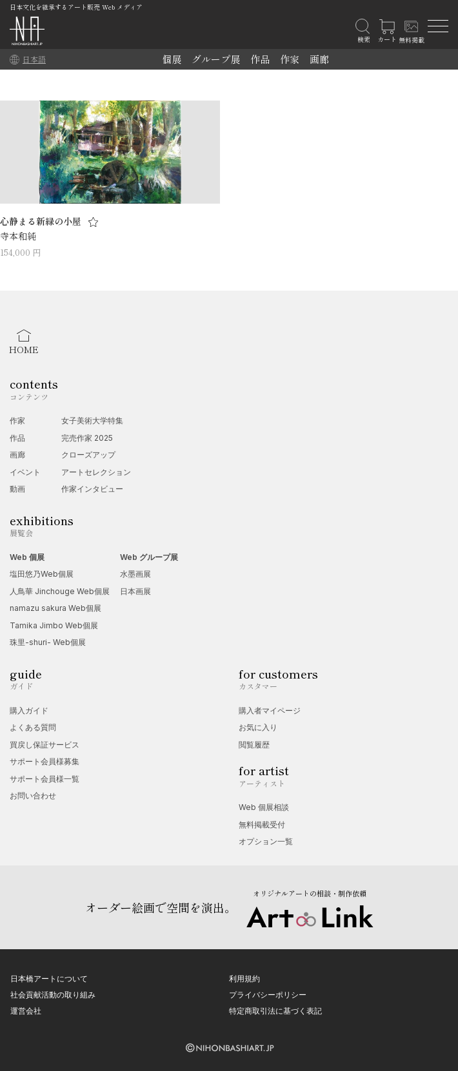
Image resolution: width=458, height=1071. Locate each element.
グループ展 (216, 59)
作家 (289, 59)
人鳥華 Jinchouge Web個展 (60, 591)
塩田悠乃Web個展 (42, 574)
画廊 (319, 59)
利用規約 (244, 978)
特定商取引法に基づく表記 (275, 1011)
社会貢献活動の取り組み (52, 994)
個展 (171, 59)
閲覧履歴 (254, 744)
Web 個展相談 (264, 807)
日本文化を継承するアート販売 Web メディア (76, 7)
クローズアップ (88, 454)
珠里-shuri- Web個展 (48, 642)
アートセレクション (96, 472)
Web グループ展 (149, 557)
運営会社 (25, 1011)
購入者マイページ (270, 710)
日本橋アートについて (49, 978)
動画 (17, 489)
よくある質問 (33, 727)
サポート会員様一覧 (44, 779)
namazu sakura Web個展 (55, 608)
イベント (25, 472)
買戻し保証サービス (44, 744)
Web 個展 (27, 557)
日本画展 (135, 591)
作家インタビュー (92, 489)
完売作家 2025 (87, 438)
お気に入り (258, 727)
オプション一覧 (266, 841)
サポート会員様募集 (44, 761)
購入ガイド (29, 710)
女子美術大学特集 (92, 420)
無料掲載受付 (262, 824)
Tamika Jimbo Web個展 (54, 625)
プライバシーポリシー (267, 994)
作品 (260, 59)
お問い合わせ (33, 795)
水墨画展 (135, 574)
